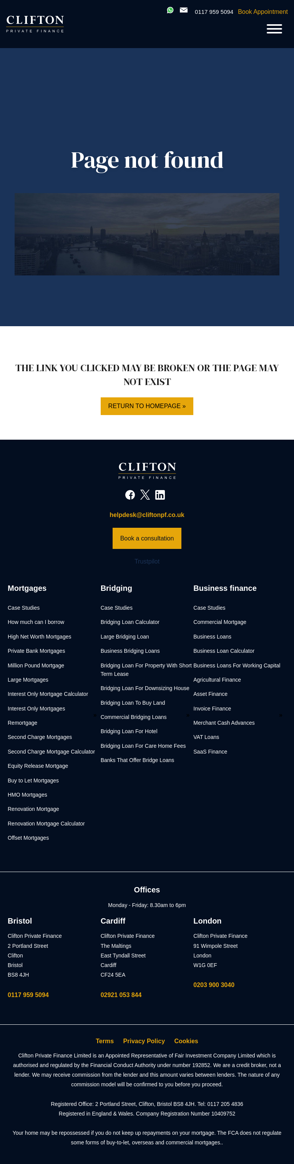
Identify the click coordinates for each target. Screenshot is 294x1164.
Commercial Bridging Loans (134, 717)
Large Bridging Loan (125, 637)
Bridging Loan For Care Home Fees (143, 746)
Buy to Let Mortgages (33, 780)
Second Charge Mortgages (40, 737)
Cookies (186, 1041)
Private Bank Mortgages (36, 651)
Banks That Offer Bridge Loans (137, 760)
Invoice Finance (212, 708)
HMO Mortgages (27, 795)
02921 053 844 (121, 995)
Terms (105, 1041)
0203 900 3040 (213, 985)
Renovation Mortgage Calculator (46, 823)
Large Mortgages (28, 680)
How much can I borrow (36, 622)
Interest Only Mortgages (36, 708)
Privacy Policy (144, 1041)
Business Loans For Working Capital (236, 665)
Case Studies (24, 608)
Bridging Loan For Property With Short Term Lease (146, 669)
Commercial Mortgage (219, 622)
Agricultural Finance (217, 680)
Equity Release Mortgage (38, 766)
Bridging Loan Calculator (130, 622)
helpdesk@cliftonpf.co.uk (147, 515)
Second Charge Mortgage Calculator (51, 752)
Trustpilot (147, 561)
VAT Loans (206, 737)
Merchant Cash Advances (224, 723)
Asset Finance (210, 694)
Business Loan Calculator (223, 651)
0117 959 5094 (28, 995)
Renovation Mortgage (33, 809)
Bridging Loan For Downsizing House (145, 688)
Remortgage (22, 723)
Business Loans (212, 637)
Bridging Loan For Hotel (129, 731)
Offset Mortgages (28, 838)
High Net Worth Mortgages (39, 637)
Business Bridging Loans (130, 651)
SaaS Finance (210, 752)
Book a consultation (147, 538)
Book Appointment (263, 11)
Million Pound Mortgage (36, 665)
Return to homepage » (147, 406)
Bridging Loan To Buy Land (133, 703)
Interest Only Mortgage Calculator (48, 694)
